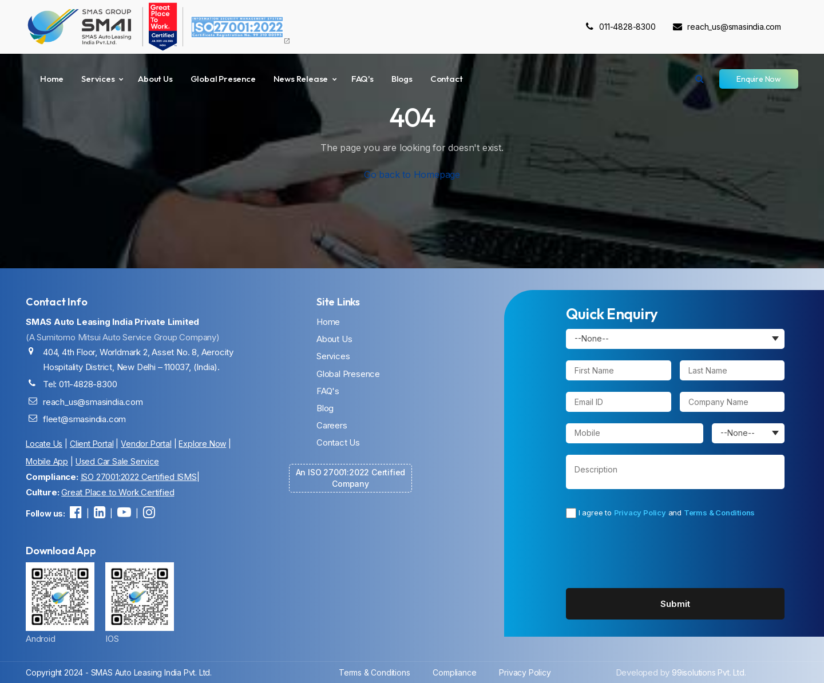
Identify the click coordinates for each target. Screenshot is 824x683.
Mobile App (47, 461)
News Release (301, 78)
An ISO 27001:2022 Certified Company (351, 478)
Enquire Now (758, 79)
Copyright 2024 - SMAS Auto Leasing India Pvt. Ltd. (119, 672)
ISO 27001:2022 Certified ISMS (139, 476)
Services (97, 78)
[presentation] (648, 553)
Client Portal (91, 443)
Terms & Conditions (719, 512)
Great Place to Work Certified (117, 492)
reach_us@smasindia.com (727, 26)
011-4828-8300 (620, 26)
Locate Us (44, 443)
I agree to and (660, 513)
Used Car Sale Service (117, 461)
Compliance (454, 672)
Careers (331, 425)
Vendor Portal (146, 443)
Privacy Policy (640, 512)
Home (52, 78)
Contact (446, 78)
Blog (325, 408)
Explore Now (202, 443)
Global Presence (223, 78)
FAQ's (362, 78)
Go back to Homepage (412, 174)
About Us (155, 78)
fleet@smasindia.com (84, 419)
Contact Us (338, 442)
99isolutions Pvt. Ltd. (709, 672)
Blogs (402, 78)
